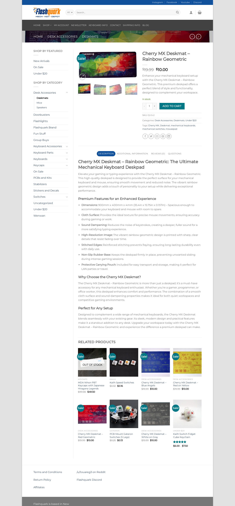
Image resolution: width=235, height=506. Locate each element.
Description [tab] (106, 153)
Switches (39, 196)
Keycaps (38, 165)
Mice (39, 102)
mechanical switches (153, 129)
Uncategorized (43, 203)
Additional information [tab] (132, 153)
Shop (47, 25)
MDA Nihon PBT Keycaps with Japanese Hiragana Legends (91, 385)
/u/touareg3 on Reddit (91, 472)
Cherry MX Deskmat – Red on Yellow (185, 384)
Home (37, 25)
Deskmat (165, 125)
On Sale (38, 67)
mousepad (171, 129)
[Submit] (177, 12)
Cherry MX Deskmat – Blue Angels (153, 384)
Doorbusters (41, 114)
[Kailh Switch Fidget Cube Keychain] (187, 414)
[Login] (191, 12)
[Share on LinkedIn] (169, 136)
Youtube (185, 2)
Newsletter (78, 25)
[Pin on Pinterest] (163, 136)
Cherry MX (153, 125)
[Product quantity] (149, 106)
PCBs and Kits (42, 177)
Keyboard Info (98, 25)
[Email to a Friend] (157, 136)
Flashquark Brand (44, 127)
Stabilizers (40, 184)
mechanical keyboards (183, 125)
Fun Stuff (39, 133)
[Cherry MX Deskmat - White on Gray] (155, 414)
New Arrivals (41, 61)
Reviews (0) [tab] (158, 153)
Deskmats (90, 36)
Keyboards (40, 159)
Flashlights (40, 121)
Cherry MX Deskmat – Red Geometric (90, 436)
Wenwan (39, 215)
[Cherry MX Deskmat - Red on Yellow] (187, 362)
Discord (197, 2)
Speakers (42, 107)
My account (61, 25)
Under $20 (40, 73)
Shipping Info (131, 25)
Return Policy (42, 479)
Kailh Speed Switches (122, 382)
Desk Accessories (62, 36)
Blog (145, 25)
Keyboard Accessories (47, 146)
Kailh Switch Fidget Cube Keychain (184, 436)
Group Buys (41, 140)
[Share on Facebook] (145, 136)
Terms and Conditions (47, 472)
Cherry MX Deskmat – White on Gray (153, 436)
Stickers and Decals (46, 190)
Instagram (157, 2)
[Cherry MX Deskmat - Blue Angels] (155, 362)
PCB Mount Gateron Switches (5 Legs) (121, 436)
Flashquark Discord (89, 479)
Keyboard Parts (43, 152)
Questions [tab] (174, 153)
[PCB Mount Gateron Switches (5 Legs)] (124, 414)
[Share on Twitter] (151, 136)
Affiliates (39, 487)
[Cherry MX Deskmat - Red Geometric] (92, 414)
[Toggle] (67, 93)
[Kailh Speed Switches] (124, 362)
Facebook (172, 2)
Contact (115, 25)
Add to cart (172, 106)
